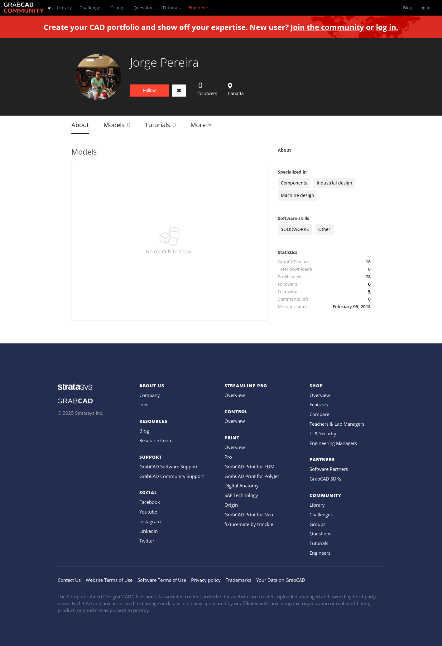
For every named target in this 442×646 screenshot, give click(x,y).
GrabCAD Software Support (168, 466)
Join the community (327, 27)
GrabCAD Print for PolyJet (251, 476)
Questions (320, 533)
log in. (387, 27)
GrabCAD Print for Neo (248, 514)
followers (207, 88)
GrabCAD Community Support (171, 476)
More (201, 125)
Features (319, 404)
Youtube (148, 512)
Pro (228, 457)
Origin (231, 505)
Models (116, 125)
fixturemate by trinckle (248, 524)
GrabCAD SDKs (325, 479)
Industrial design (334, 183)
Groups (317, 524)
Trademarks (238, 580)
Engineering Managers (333, 443)
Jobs (143, 404)
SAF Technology (241, 495)
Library (317, 505)
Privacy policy (206, 580)
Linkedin (148, 531)
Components (294, 183)
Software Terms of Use (161, 580)
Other (324, 229)
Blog (144, 431)
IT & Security (323, 433)
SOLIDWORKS (295, 229)
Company (149, 395)
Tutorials (160, 125)
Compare (319, 414)
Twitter (146, 541)
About (80, 125)
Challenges (321, 514)
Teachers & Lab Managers (337, 424)
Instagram (150, 521)
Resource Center (156, 440)
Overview (234, 395)
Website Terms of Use (109, 580)
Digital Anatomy (241, 485)
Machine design (297, 195)
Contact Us (69, 580)
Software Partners (329, 469)
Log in (424, 8)
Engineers (320, 553)
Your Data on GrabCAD (280, 580)
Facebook (149, 502)
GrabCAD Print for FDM (249, 466)
